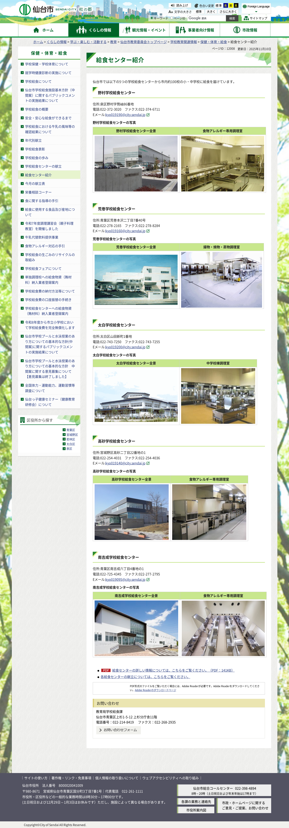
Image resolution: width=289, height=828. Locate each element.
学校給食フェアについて (43, 268)
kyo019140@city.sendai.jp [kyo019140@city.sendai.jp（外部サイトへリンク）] (125, 462)
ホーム (38, 41)
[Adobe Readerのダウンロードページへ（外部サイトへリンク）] (111, 686)
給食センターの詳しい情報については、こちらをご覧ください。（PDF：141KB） (173, 670)
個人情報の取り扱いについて (116, 777)
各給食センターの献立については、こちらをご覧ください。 (145, 676)
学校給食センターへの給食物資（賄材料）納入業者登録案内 (48, 311)
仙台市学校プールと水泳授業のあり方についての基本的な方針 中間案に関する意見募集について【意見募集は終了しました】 (50, 368)
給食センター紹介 (38, 174)
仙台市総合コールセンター (213, 788)
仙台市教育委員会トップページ (143, 41)
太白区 (70, 444)
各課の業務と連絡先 (196, 801)
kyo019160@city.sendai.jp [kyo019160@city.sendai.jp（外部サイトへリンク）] (125, 230)
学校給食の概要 (36, 109)
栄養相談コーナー (38, 192)
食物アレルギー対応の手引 (45, 245)
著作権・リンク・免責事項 (71, 777)
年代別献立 (33, 140)
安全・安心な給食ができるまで (48, 117)
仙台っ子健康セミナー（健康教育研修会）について (50, 402)
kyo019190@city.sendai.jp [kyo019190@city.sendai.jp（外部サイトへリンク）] (125, 114)
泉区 (69, 448)
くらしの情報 (57, 41)
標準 (219, 5)
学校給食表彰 (35, 148)
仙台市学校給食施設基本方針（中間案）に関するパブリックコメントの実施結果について (50, 95)
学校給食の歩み (36, 157)
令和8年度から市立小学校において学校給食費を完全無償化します (50, 325)
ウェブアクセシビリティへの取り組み (170, 777)
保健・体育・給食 (213, 41)
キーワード (159, 18)
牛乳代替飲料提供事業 (41, 237)
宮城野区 (72, 434)
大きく (211, 11)
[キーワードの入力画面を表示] (151, 18)
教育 (113, 41)
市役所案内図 (196, 809)
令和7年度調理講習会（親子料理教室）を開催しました (49, 226)
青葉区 (70, 430)
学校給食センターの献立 (43, 166)
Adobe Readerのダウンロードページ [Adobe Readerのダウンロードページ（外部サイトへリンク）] (155, 690)
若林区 (70, 439)
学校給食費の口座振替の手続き (48, 299)
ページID (177, 18)
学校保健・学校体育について (46, 63)
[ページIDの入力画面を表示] (171, 18)
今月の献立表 (35, 183)
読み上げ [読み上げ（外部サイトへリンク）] (182, 5)
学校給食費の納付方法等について (50, 291)
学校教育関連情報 (183, 41)
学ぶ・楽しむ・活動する (88, 41)
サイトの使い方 (36, 777)
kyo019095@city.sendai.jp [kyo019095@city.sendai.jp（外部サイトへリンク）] (125, 579)
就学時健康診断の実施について (48, 72)
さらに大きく (228, 11)
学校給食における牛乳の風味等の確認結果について (50, 129)
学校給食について (38, 81)
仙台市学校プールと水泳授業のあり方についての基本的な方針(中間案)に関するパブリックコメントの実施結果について (50, 344)
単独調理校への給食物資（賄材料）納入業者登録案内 (48, 279)
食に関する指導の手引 (41, 200)
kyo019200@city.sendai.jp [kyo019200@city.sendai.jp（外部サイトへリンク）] (125, 346)
